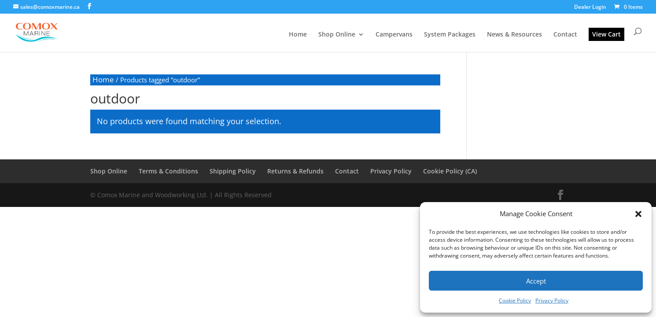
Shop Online (336, 34)
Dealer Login (590, 7)
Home (298, 34)
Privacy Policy (551, 300)
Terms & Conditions (168, 171)
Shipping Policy (233, 171)
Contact (565, 34)
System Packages (449, 34)
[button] (638, 214)
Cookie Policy (515, 300)
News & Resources (514, 34)
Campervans (394, 34)
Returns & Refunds (295, 171)
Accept (536, 280)
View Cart (606, 34)
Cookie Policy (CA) (450, 171)
